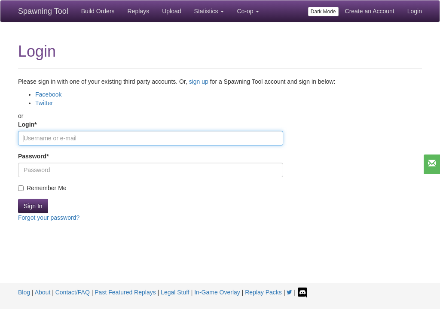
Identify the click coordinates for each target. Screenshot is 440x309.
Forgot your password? (48, 217)
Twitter (44, 103)
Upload (171, 11)
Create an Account (369, 11)
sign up (198, 81)
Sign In (33, 206)
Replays (139, 11)
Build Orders (98, 11)
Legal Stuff (175, 292)
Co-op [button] (248, 11)
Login (414, 11)
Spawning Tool (43, 11)
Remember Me (42, 188)
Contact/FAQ (72, 292)
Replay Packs (263, 292)
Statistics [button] (209, 11)
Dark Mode (323, 12)
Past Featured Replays (125, 292)
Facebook (48, 94)
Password (33, 156)
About (43, 292)
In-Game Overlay (217, 292)
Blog (24, 292)
